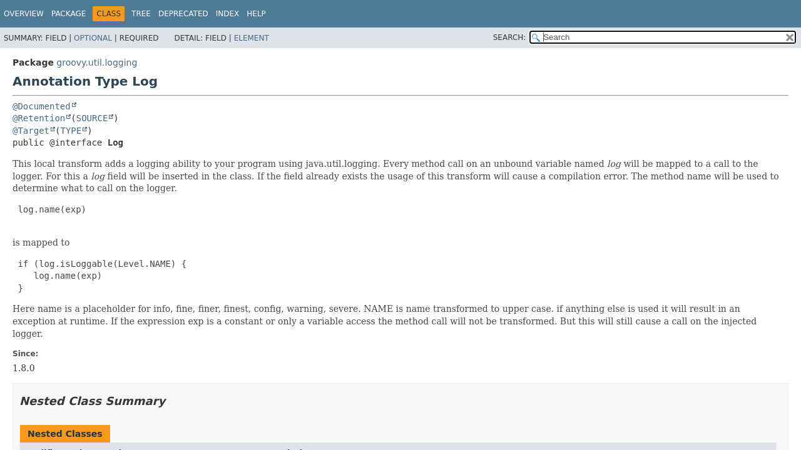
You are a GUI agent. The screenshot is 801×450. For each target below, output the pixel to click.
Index (228, 13)
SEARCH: (509, 37)
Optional (93, 38)
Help (256, 13)
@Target (31, 131)
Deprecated (183, 13)
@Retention (39, 118)
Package (68, 13)
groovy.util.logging (96, 63)
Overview (24, 13)
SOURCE (92, 118)
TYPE (70, 131)
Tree (141, 13)
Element (251, 38)
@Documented (42, 106)
